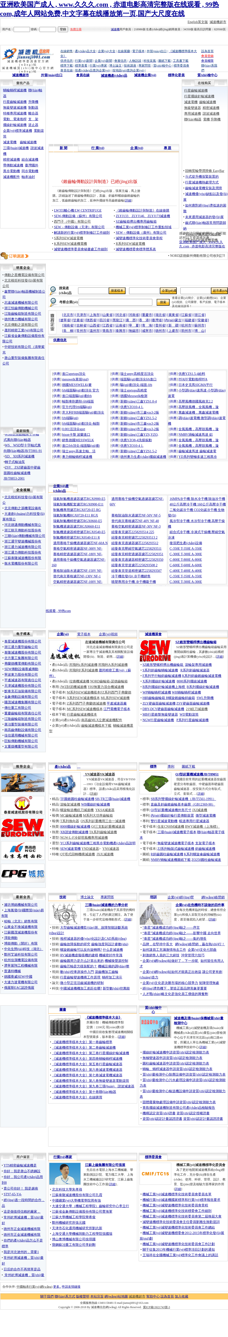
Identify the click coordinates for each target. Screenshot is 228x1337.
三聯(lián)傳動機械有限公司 (24, 536)
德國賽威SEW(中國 (18, 976)
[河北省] (121, 315)
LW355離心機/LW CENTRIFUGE (78, 210)
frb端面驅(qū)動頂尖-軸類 (80, 423)
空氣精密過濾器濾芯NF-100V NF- (77, 582)
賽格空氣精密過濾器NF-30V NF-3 (135, 526)
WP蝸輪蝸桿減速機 (156, 692)
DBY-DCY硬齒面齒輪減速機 (163, 709)
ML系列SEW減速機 (115, 698)
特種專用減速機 (15, 113)
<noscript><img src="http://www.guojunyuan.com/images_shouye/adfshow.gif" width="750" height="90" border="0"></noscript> (138, 596)
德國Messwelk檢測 (133, 396)
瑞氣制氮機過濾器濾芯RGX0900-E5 (79, 499)
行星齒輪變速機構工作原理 (80, 977)
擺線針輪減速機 (15, 125)
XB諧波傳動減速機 (74, 832)
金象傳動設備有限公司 (21, 697)
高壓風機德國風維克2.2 (195, 401)
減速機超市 (218, 22)
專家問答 (107, 897)
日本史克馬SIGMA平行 (195, 385)
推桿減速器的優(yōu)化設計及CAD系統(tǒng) (93, 938)
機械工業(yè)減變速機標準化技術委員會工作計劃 (178, 1244)
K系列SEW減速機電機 (70, 244)
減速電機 (10, 142)
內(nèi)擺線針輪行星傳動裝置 (172, 815)
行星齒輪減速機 (15, 102)
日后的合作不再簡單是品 (22, 1269)
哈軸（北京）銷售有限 (21, 921)
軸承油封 (28, 177)
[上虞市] (173, 331)
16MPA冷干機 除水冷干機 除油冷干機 (197, 499)
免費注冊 (76, 29)
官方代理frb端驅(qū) (77, 407)
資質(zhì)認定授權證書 (193, 1113)
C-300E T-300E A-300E (186, 554)
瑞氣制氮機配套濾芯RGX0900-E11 (78, 504)
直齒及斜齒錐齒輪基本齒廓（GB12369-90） (183, 804)
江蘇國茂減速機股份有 (21, 932)
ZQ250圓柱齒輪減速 (206, 860)
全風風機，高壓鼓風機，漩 (198, 440)
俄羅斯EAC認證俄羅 (19, 988)
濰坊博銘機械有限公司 (21, 905)
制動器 (33, 107)
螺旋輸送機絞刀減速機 (77, 810)
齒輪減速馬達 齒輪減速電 (197, 451)
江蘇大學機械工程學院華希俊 (74, 1217)
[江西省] (108, 325)
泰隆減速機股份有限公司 (22, 652)
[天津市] (81, 315)
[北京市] (68, 315)
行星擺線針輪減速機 (199, 96)
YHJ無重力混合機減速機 (106, 687)
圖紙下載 (188, 766)
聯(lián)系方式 (65, 1296)
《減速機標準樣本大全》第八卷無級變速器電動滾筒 (90, 1081)
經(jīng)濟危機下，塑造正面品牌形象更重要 (174, 988)
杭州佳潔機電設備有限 (21, 960)
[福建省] (189, 320)
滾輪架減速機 (70, 804)
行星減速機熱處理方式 (202, 182)
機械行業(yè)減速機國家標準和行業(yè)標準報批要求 (181, 1200)
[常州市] (81, 331)
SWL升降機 (205, 698)
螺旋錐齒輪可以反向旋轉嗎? (81, 950)
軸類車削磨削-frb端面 (78, 401)
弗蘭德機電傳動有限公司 (22, 663)
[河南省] (134, 315)
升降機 (33, 102)
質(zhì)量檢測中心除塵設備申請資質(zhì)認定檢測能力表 (184, 1074)
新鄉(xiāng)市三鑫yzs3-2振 (139, 412)
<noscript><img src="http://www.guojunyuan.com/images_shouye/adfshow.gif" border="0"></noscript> (114, 110)
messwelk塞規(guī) (75, 379)
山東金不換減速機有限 (21, 927)
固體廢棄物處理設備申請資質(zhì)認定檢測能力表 (179, 1102)
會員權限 (207, 61)
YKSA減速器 (104, 810)
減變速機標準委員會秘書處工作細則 (81, 249)
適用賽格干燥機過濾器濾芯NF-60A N (80, 543)
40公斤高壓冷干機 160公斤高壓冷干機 (198, 504)
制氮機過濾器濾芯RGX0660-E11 (76, 526)
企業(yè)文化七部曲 (202, 950)
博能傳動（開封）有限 (21, 943)
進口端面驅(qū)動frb (77, 396)
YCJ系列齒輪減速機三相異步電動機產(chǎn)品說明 (97, 843)
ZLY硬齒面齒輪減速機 (159, 703)
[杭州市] (186, 325)
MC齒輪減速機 (71, 815)
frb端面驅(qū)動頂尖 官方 (80, 390)
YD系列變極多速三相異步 (197, 457)
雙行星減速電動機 (164, 821)
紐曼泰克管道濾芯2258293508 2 (134, 565)
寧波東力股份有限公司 (21, 674)
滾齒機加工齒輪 (106, 972)
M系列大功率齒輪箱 (98, 815)
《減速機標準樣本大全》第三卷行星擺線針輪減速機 (90, 1053)
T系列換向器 (69, 821)
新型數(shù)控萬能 (116, 988)
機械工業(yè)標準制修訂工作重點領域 (143, 227)
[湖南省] (68, 325)
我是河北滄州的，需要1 (21, 1252)
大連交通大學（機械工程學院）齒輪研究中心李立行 (90, 1206)
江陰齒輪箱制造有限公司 (22, 313)
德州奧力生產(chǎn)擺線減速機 (143, 457)
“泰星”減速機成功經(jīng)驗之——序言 (171, 927)
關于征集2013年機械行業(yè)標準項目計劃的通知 (178, 1249)
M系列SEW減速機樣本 (83, 692)
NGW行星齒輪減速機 (158, 720)
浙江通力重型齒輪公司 (21, 647)
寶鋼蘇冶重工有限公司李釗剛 (74, 1245)
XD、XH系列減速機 (19, 461)
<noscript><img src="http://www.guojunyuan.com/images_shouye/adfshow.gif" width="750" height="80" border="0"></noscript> (138, 471)
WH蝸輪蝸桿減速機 (186, 692)
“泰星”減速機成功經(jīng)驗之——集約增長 (174, 938)
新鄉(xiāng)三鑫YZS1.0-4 (138, 401)
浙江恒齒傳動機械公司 (21, 308)
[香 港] (144, 320)
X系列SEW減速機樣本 (83, 698)
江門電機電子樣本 (116, 709)
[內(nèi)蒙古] (173, 320)
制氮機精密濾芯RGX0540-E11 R (76, 537)
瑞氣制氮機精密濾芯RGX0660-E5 (77, 521)
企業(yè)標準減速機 (17, 130)
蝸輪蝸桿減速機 (15, 90)
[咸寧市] (147, 331)
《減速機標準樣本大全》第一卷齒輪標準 (82, 1042)
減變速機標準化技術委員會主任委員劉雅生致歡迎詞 (181, 1222)
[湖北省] (160, 315)
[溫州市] (94, 331)
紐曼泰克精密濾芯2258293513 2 (134, 537)
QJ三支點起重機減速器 (108, 826)
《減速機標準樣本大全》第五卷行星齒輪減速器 (87, 1064)
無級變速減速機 (15, 107)
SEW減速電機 (70, 849)
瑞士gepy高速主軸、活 (78, 451)
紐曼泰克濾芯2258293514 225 (132, 532)
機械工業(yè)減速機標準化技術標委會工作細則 (177, 1211)
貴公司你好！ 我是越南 (21, 1188)
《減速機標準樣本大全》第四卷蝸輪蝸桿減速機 (87, 1058)
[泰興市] (121, 331)
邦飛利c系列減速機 (83, 665)
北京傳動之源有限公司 (21, 325)
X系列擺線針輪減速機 (158, 681)
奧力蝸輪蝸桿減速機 (77, 457)
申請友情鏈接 (71, 1286)
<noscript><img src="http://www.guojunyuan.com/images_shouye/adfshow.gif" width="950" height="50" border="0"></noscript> (114, 39)
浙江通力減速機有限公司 (22, 547)
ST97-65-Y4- (13, 1194)
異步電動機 (11, 171)
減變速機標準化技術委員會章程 (139, 238)
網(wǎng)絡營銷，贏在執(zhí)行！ (200, 944)
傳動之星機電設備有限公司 (24, 275)
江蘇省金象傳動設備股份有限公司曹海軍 (82, 1211)
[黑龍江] (117, 320)
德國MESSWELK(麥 (77, 385)
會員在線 (83, 75)
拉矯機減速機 (79, 681)
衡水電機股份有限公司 (21, 563)
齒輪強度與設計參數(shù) (109, 944)
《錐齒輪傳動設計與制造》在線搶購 (142, 210)
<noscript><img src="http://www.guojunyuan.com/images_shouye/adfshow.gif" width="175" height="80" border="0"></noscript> (205, 134)
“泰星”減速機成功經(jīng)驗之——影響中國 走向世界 (181, 933)
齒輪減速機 (28, 142)
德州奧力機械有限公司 (21, 319)
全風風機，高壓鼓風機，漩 (198, 446)
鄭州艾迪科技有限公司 (21, 954)
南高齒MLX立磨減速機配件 (101, 720)
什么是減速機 (113, 950)
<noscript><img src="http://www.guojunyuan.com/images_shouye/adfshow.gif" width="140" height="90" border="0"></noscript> (68, 168)
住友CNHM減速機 (170, 826)
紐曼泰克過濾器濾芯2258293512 (134, 543)
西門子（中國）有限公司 (72, 221)
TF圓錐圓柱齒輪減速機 (77, 799)
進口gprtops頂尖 (74, 374)
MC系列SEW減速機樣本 (85, 709)
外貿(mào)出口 (52, 75)
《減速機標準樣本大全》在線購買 (77, 1097)
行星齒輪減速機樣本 (82, 714)
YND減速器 (90, 849)
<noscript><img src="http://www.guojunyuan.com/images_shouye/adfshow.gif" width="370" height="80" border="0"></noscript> (92, 273)
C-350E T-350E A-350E (186, 548)
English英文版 (198, 22)
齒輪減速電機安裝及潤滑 (203, 188)
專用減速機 (192, 113)
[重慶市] (147, 315)
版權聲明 (82, 1296)
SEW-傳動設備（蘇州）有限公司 (78, 216)
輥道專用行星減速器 (194, 821)
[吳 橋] (68, 331)
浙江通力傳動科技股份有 (22, 552)
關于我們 (47, 1296)
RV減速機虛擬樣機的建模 (79, 955)
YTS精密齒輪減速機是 (20, 1165)
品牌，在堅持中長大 (157, 944)
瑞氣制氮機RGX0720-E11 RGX (75, 515)
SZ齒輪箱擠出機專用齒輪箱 (136, 221)
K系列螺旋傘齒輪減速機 (202, 854)
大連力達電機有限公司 (21, 982)
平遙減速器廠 (117, 703)
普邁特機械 (12, 971)
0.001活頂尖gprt (73, 429)
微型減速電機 (206, 815)
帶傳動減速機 (13, 165)
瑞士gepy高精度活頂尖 (137, 374)
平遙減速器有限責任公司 (22, 680)
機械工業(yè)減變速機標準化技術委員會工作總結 (178, 1227)
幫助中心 (153, 1296)
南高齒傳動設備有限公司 (22, 730)
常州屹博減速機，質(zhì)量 (24, 1275)
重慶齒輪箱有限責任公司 (22, 713)
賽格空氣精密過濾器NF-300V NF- (77, 548)
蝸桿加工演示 (112, 977)
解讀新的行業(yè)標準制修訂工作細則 (82, 232)
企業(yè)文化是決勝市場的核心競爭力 (170, 983)
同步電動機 (30, 171)
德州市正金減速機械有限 (22, 1229)
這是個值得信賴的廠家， (22, 1211)
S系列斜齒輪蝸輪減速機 (160, 670)
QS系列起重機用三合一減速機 (103, 821)
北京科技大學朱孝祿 (67, 1189)
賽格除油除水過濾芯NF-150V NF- (77, 571)
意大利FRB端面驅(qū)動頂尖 (83, 412)
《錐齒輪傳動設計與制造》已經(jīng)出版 (98, 181)
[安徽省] (203, 320)
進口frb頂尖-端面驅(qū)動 (80, 446)
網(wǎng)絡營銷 (213, 897)
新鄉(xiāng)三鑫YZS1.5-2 (138, 418)
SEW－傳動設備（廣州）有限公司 (141, 232)
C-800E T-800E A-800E (186, 559)
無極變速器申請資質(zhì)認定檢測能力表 (172, 1058)
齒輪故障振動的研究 (75, 944)
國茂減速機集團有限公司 (22, 702)
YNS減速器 (111, 849)
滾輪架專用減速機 (198, 665)
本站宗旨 (97, 1296)
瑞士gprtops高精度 (133, 390)
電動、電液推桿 (15, 119)
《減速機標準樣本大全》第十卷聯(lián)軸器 (84, 1092)
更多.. (57, 1286)
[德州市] (160, 331)
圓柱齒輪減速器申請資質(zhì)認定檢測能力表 (175, 1063)
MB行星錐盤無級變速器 (160, 714)
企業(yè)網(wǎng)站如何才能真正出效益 (171, 972)
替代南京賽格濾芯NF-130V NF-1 (77, 576)
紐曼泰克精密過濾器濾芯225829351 (137, 554)
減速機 (115, 29)
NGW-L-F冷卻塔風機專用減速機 (84, 837)
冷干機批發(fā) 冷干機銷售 (131, 576)
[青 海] (147, 325)
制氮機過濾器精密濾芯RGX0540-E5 (79, 532)
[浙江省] (200, 315)
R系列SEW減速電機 (130, 244)
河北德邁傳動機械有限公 (22, 525)
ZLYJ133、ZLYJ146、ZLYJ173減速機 (143, 216)
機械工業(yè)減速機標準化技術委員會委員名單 (177, 1194)
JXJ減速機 (199, 810)
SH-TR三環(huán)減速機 (112, 799)
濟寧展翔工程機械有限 (21, 965)
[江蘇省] (186, 315)
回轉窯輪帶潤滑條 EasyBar (204, 171)
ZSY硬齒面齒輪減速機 (192, 703)
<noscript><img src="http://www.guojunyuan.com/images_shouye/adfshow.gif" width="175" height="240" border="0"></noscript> (24, 211)
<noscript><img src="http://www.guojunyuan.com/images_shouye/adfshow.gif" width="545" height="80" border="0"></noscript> (114, 88)
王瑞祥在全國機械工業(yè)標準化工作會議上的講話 (180, 1255)
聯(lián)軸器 (192, 119)
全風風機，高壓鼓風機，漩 (198, 429)
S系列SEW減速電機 (68, 238)
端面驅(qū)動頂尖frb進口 (138, 379)
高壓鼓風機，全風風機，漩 (198, 407)
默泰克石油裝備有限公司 (22, 691)
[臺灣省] (157, 320)
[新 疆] (173, 325)
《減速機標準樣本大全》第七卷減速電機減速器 (87, 1075)
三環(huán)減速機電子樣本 (176, 832)
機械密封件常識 (110, 955)
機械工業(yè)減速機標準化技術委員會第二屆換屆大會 (182, 1216)
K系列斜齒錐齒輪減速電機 (201, 676)
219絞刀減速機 (197, 709)
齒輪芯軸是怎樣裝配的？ (78, 966)
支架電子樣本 (205, 843)
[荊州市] (186, 331)
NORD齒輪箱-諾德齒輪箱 (108, 681)
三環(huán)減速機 (16, 148)
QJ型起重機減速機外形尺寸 (171, 810)
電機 (206, 119)
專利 (171, 766)
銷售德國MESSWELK (78, 440)
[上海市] (94, 315)
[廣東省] (173, 315)
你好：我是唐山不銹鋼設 (22, 1171)
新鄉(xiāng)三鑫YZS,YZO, (139, 434)
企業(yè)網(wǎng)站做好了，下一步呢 (170, 961)
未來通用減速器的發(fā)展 (204, 217)
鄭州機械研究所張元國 (69, 1222)
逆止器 (33, 125)
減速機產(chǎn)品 (114, 75)
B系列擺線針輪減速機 (203, 687)
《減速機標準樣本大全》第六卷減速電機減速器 (87, 1070)
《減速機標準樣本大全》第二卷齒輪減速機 (84, 1047)
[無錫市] (134, 331)
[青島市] (108, 331)
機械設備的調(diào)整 (113, 966)
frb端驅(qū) (70, 418)
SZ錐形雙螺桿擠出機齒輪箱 (163, 665)
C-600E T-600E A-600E (186, 565)
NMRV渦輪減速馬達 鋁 (195, 434)
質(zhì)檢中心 (207, 75)
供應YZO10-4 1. (131, 407)
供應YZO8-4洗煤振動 (136, 440)
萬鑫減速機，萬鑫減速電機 (198, 412)
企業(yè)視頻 (108, 634)
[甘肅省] (78, 320)
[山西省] (94, 325)
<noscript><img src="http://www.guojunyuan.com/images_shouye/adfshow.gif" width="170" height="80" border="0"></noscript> (22, 583)
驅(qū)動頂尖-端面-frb (136, 385)
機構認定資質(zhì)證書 (159, 1113)
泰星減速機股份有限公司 (22, 641)
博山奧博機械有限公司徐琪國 (74, 1239)
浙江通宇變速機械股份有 (22, 541)
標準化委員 (176, 75)
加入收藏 (181, 1296)
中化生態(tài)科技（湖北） (23, 949)
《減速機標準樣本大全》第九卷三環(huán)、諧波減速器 (93, 1086)
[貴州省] (160, 325)
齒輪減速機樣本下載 (96, 725)
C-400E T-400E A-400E (186, 571)
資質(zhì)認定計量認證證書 (162, 1119)
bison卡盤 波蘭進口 (76, 434)
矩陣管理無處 (209, 983)
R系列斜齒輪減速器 (194, 670)
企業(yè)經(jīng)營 (181, 897)
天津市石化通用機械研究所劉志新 (77, 1228)
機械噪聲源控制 (116, 961)
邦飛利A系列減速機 (112, 665)
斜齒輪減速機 (205, 849)
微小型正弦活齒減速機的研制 (82, 983)
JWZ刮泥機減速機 (73, 687)
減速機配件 (11, 177)
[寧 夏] (134, 325)
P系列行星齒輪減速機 (193, 720)
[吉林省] (81, 325)
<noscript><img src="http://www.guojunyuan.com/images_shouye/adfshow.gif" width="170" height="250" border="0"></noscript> (23, 1036)
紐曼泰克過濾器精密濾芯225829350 (137, 559)
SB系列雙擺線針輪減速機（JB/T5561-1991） (183, 799)
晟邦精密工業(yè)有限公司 (23, 330)
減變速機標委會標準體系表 (136, 249)
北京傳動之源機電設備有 (22, 508)
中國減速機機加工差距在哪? (81, 988)
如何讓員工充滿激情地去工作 (164, 950)
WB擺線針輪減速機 (95, 804)
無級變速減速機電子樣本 (175, 843)
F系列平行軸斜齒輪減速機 (161, 676)
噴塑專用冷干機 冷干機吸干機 (133, 582)
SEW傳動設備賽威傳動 (21, 669)
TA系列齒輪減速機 (103, 832)
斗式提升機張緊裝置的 (202, 176)
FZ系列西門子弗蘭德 (115, 692)
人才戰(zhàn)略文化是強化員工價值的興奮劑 (175, 994)
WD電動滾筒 (189, 714)
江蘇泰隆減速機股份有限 (22, 558)
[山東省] (108, 315)
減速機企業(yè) (145, 75)
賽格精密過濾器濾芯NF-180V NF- (77, 554)
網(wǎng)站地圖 (116, 1296)
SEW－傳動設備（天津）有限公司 (79, 227)
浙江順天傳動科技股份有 (22, 530)
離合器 (33, 113)
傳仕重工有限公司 (17, 708)
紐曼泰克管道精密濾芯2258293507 (136, 571)
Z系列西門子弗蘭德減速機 (86, 703)
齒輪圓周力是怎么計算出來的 (82, 961)
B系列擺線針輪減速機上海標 (164, 687)
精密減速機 (11, 159)
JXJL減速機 (105, 854)
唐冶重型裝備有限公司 (21, 724)
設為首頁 (167, 1296)
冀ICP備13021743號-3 (156, 1307)
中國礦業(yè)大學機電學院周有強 (76, 1200)
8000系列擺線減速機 (192, 681)
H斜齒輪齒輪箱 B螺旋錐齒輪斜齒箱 (168, 698)
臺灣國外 (31, 165)
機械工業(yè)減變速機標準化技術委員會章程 (175, 1205)
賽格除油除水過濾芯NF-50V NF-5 (135, 515)
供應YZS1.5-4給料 (191, 374)
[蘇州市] (200, 325)
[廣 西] (131, 320)
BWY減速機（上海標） (202, 826)
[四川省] (104, 320)
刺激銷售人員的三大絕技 (160, 955)
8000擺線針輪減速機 (75, 826)
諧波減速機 (211, 113)
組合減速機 (30, 159)
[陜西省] (91, 320)
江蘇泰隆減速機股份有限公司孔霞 (77, 1195)
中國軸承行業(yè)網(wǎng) (34, 1286)
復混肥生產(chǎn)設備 (186, 543)
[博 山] (200, 331)
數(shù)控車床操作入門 (77, 972)
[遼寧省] (65, 320)
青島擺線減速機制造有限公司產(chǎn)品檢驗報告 (178, 1108)
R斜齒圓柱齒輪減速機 (167, 854)
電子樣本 (84, 634)
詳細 (128, 200)
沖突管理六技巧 (193, 955)
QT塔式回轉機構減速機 (77, 854)
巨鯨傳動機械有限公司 (21, 741)
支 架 (33, 119)
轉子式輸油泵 (15, 467)
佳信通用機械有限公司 (21, 735)
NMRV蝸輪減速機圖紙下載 (171, 860)
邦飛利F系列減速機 (83, 670)
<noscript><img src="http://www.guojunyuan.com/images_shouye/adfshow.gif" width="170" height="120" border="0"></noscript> (22, 608)
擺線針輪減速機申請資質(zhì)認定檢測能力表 (175, 1052)
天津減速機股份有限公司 (22, 685)
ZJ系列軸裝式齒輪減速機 (175, 849)
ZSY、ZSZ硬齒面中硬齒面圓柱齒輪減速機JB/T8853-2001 (22, 478)
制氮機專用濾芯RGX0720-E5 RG (77, 510)
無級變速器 (192, 108)
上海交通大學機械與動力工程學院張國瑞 (82, 1234)
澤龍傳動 (10, 938)
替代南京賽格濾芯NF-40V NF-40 (135, 521)
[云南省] (121, 325)
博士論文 (87, 897)
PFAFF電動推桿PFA (192, 379)
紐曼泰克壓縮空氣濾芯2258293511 (136, 548)
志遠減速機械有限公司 (21, 302)
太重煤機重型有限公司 (21, 746)
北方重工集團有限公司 (21, 658)
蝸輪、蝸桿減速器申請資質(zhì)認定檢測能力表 (177, 1069)
